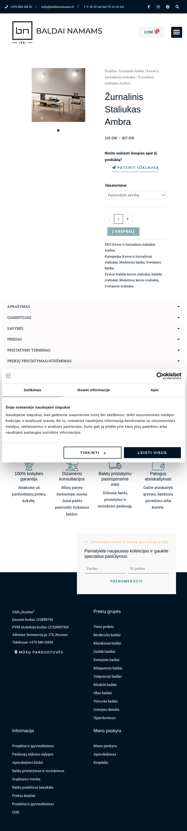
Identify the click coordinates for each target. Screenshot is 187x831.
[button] (176, 32)
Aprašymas (18, 306)
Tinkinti (92, 453)
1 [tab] (58, 130)
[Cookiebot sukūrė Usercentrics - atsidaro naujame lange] (160, 376)
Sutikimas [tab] (32, 390)
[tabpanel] (58, 95)
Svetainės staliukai (119, 286)
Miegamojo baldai (108, 668)
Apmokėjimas (105, 754)
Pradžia (110, 71)
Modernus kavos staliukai (139, 280)
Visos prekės (104, 626)
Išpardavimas (105, 717)
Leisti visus (152, 453)
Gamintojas (19, 317)
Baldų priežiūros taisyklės (32, 787)
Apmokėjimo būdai (27, 762)
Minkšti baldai (105, 684)
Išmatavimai (116, 185)
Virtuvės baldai (106, 701)
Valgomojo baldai (108, 676)
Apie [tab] (154, 390)
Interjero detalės (106, 709)
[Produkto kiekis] (118, 219)
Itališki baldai (104, 651)
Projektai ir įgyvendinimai (33, 745)
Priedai (14, 339)
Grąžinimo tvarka (26, 779)
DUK (15, 812)
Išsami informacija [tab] (93, 390)
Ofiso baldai (103, 693)
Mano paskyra (105, 745)
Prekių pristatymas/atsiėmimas (39, 361)
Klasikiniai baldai (107, 643)
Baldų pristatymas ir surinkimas (38, 770)
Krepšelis (101, 762)
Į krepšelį (123, 231)
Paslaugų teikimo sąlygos (32, 754)
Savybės (15, 328)
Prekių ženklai (23, 795)
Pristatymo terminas (28, 350)
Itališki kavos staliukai (133, 274)
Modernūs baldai (132, 262)
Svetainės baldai (131, 71)
